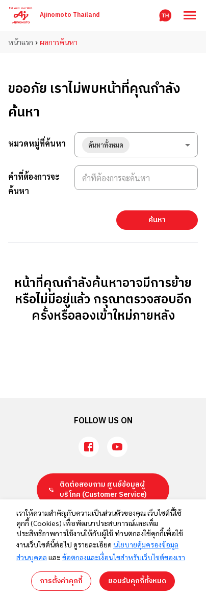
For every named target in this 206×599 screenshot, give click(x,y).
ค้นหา (157, 220)
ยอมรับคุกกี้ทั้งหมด (137, 581)
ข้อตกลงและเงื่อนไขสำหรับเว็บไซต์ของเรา (123, 557)
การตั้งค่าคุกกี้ (61, 581)
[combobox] (136, 145)
